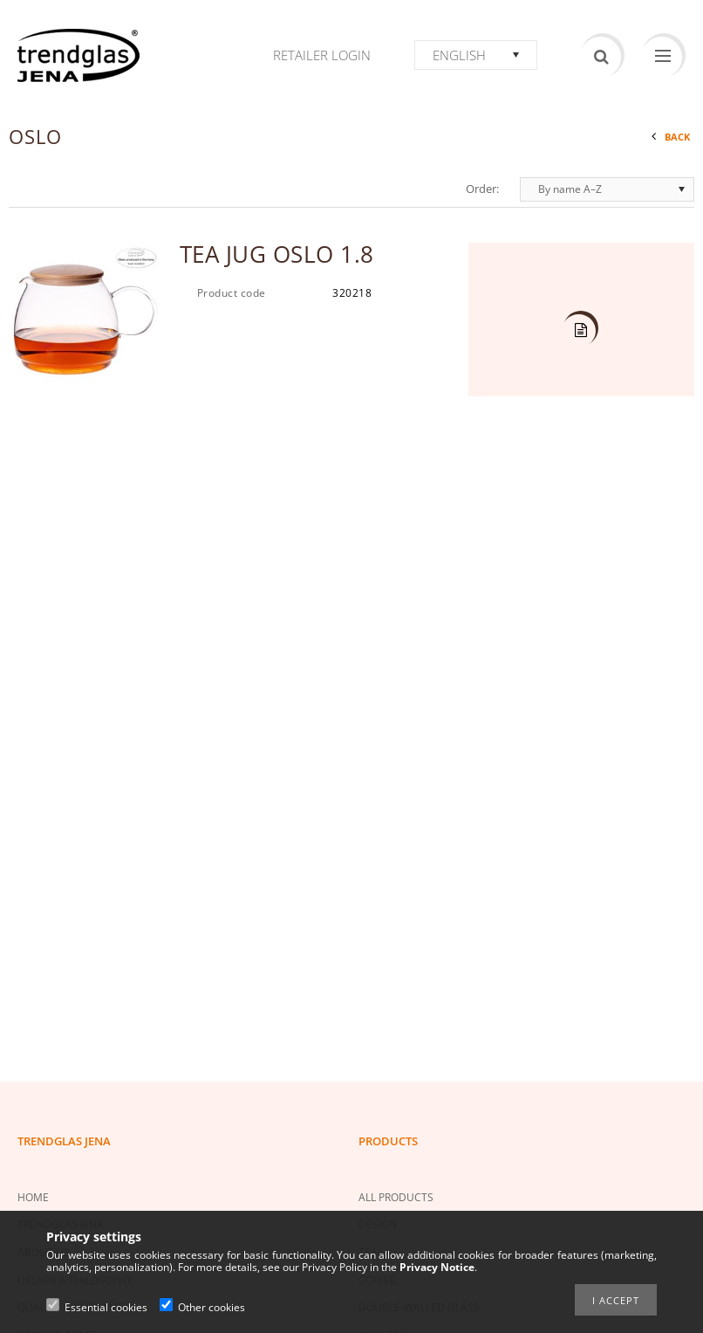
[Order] (607, 189)
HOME (33, 1197)
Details (579, 330)
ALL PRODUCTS (395, 1197)
